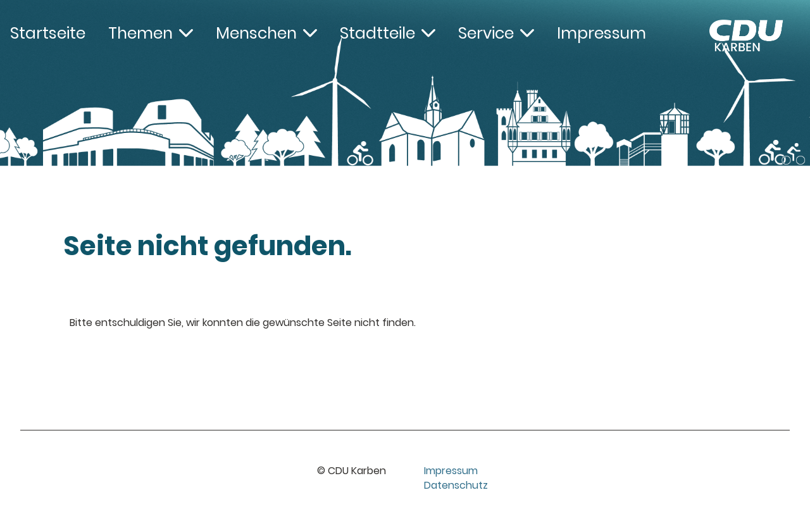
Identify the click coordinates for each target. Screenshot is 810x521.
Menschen (266, 33)
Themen (150, 33)
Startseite (47, 33)
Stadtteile (387, 33)
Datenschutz (456, 485)
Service (496, 33)
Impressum (601, 33)
